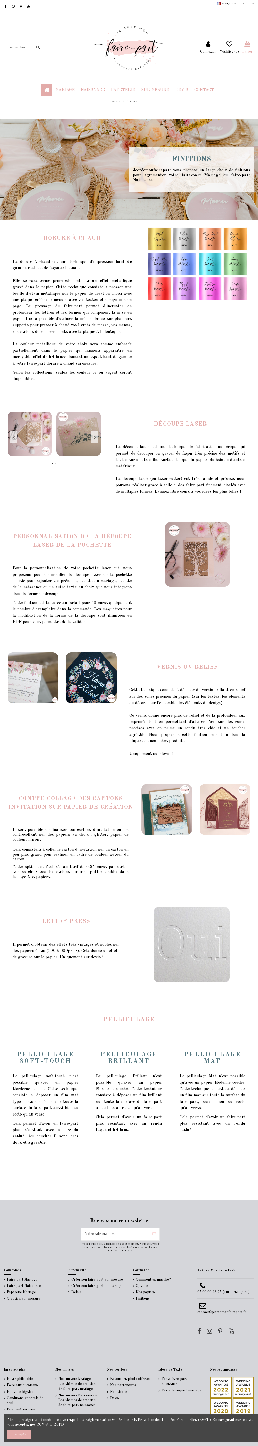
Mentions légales (20, 1392)
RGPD (59, 1424)
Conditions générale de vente (25, 1400)
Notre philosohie (20, 1379)
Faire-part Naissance (24, 1286)
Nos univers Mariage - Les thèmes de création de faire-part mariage (77, 1384)
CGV (40, 1424)
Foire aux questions (22, 1385)
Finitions (143, 1298)
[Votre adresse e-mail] (115, 1234)
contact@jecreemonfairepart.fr (221, 1312)
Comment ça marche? (153, 1279)
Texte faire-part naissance (174, 1381)
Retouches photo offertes (130, 1379)
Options (142, 1286)
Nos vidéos (118, 1392)
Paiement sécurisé (21, 1409)
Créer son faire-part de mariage (96, 1286)
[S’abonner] (154, 1234)
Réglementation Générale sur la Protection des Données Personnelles (141, 1420)
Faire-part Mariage (22, 1279)
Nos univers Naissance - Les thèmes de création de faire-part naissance (77, 1400)
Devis (114, 1398)
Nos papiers (145, 1292)
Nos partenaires (123, 1385)
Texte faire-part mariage (181, 1390)
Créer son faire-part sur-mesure (97, 1279)
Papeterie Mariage (21, 1292)
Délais (76, 1292)
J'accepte (19, 1434)
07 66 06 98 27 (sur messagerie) (223, 1292)
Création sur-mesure (23, 1298)
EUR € (248, 3)
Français (227, 3)
